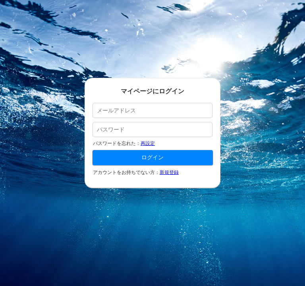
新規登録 (169, 172)
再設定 (148, 143)
